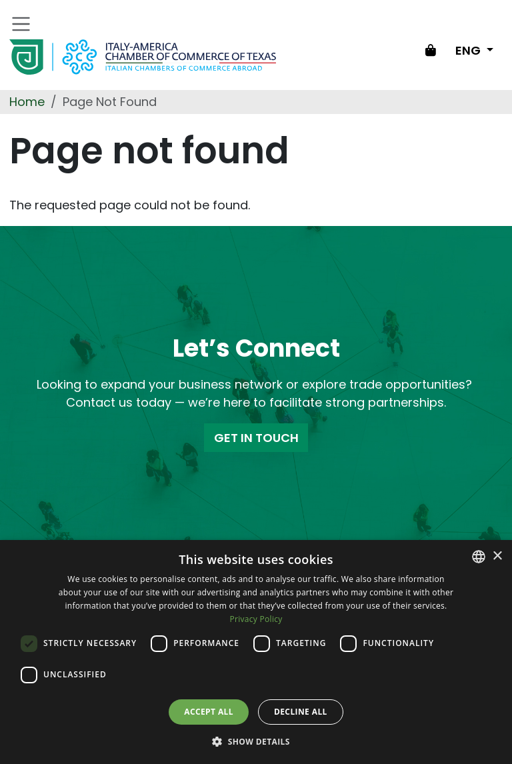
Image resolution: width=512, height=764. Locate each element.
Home (27, 101)
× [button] (497, 556)
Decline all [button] (300, 711)
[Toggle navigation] (21, 24)
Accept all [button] (208, 711)
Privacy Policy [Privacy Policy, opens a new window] (255, 619)
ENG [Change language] (469, 50)
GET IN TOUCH (256, 437)
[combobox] (478, 556)
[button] (256, 741)
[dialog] (256, 652)
